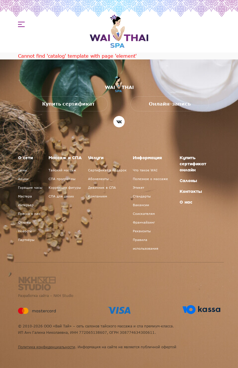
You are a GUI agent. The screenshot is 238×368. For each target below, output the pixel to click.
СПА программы (62, 179)
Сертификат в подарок (107, 170)
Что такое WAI (145, 170)
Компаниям (97, 196)
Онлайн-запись (170, 103)
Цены (22, 170)
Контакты (191, 192)
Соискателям (144, 213)
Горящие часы (30, 187)
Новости (25, 231)
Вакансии (141, 205)
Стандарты (142, 196)
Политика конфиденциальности (46, 347)
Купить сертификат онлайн (193, 164)
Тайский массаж (62, 170)
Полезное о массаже (150, 179)
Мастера (25, 196)
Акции (23, 179)
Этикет (138, 187)
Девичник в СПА (102, 187)
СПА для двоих (61, 196)
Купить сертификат (68, 103)
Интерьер (26, 205)
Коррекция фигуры (65, 187)
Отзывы (24, 222)
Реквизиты (142, 231)
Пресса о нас (29, 213)
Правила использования (145, 244)
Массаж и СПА (65, 158)
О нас (186, 202)
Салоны (188, 181)
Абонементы (98, 179)
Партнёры (26, 240)
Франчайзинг (144, 222)
